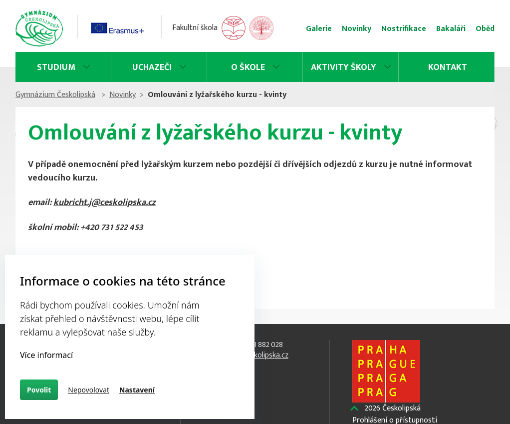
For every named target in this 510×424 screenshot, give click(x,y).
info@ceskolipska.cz (255, 355)
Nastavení (137, 389)
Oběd (485, 29)
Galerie (319, 29)
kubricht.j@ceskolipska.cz (104, 202)
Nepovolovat (88, 389)
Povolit (39, 389)
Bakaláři (451, 29)
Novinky (356, 29)
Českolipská (393, 408)
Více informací (46, 355)
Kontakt (447, 67)
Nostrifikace (403, 29)
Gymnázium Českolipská (55, 95)
